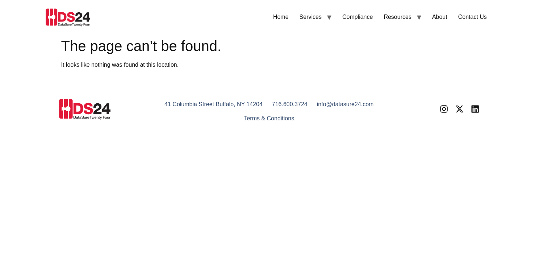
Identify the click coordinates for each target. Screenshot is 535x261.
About (439, 17)
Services (311, 17)
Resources (397, 17)
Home (281, 17)
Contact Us (472, 17)
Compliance (357, 17)
